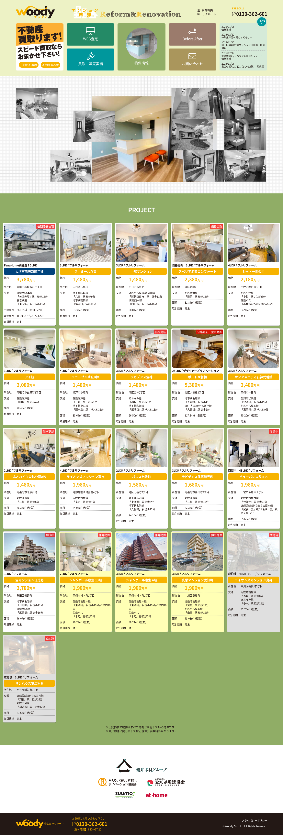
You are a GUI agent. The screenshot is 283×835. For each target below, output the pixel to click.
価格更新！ (227, 29)
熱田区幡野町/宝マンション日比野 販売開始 (243, 46)
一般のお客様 (28, 65)
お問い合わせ (192, 59)
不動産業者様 (50, 65)
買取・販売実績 (90, 59)
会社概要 (205, 10)
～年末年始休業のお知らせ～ (236, 37)
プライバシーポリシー (253, 820)
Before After (192, 34)
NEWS (261, 22)
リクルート (207, 14)
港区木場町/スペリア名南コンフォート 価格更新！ (243, 57)
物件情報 (141, 47)
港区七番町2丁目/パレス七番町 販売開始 (242, 68)
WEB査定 (90, 34)
